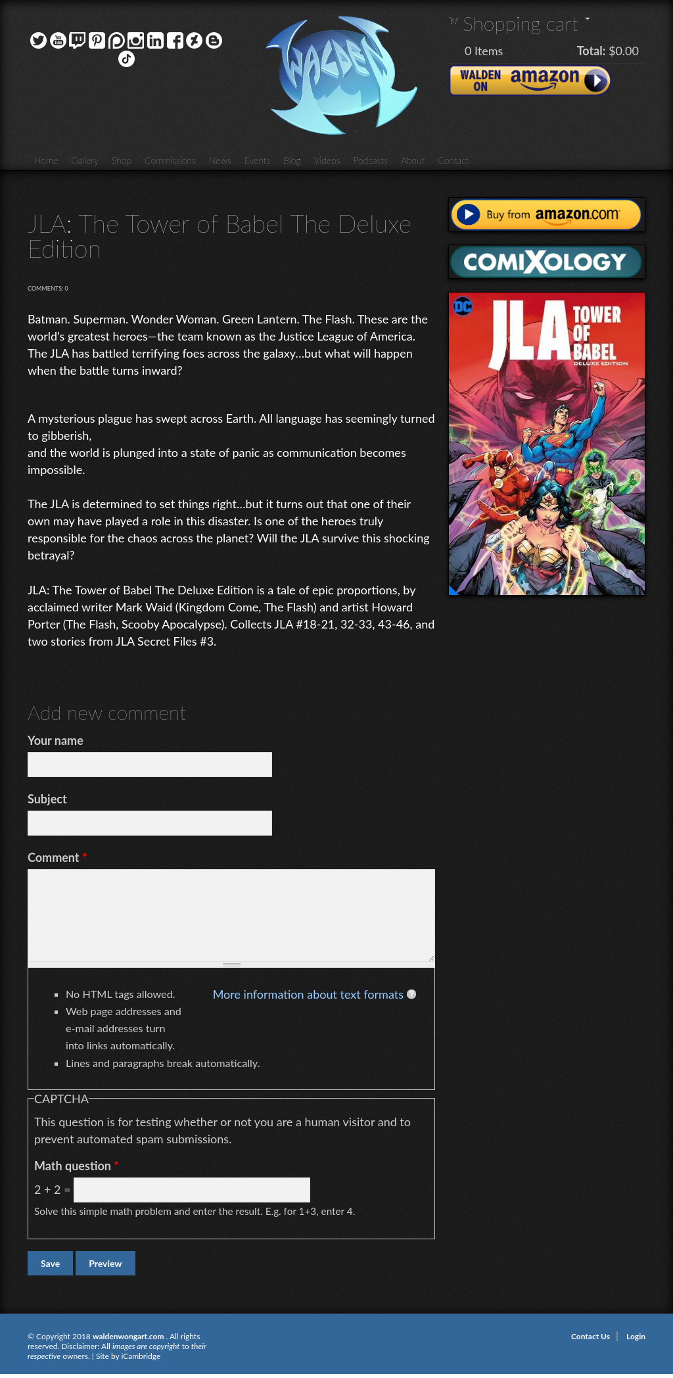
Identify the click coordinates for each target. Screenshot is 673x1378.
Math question (76, 1165)
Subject (47, 799)
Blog (291, 160)
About (413, 160)
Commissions (170, 160)
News (220, 160)
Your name (55, 740)
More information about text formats (308, 994)
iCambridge (140, 1356)
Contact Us (590, 1336)
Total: (591, 50)
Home (46, 160)
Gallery (85, 160)
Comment (57, 857)
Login (635, 1336)
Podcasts (371, 160)
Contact (453, 160)
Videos (326, 160)
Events (257, 160)
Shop (121, 160)
